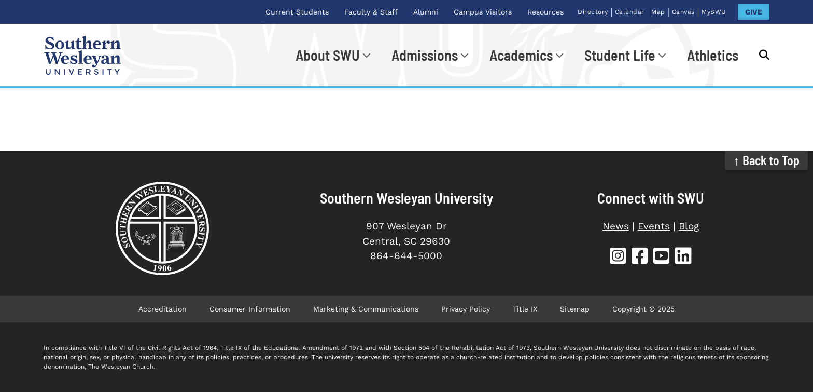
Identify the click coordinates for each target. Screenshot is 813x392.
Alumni (425, 12)
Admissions (424, 55)
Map (658, 12)
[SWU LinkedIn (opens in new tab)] (683, 257)
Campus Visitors (483, 12)
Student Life (619, 55)
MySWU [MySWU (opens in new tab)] (714, 12)
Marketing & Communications (365, 309)
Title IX (525, 309)
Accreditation (162, 309)
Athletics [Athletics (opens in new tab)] (712, 55)
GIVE (753, 12)
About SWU (328, 55)
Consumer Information (249, 309)
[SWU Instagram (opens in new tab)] (618, 257)
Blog (689, 226)
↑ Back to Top (767, 160)
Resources (545, 12)
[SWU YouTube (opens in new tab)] (661, 257)
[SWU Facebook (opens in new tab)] (640, 257)
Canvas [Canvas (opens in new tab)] (683, 12)
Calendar (629, 12)
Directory (593, 12)
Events (654, 226)
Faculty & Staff (371, 12)
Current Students (297, 12)
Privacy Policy (465, 309)
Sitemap (575, 309)
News (615, 226)
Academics (521, 55)
